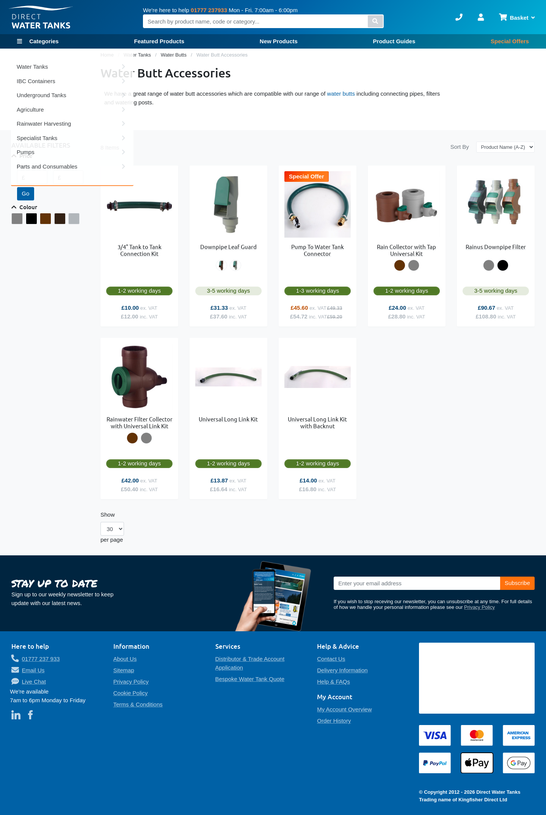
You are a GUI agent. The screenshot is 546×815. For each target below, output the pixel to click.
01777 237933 (209, 10)
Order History (334, 720)
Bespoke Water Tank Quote (250, 679)
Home (107, 55)
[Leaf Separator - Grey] (74, 218)
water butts (341, 93)
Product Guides (394, 41)
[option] (221, 265)
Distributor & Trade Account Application (250, 663)
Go (25, 193)
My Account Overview (344, 709)
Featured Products (159, 41)
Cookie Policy (130, 693)
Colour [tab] (28, 206)
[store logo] (41, 17)
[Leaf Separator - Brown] (60, 218)
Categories (43, 41)
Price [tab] (26, 155)
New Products (279, 41)
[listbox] (229, 265)
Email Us (33, 670)
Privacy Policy (479, 607)
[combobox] (263, 21)
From (23, 166)
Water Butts (174, 55)
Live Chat (34, 681)
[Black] (31, 218)
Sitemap (123, 670)
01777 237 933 (41, 659)
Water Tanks (138, 55)
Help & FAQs (333, 681)
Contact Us (331, 659)
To (55, 166)
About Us (125, 659)
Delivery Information (342, 670)
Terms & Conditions (138, 704)
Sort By (459, 146)
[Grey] (17, 218)
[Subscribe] (517, 583)
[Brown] (45, 218)
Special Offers (510, 41)
